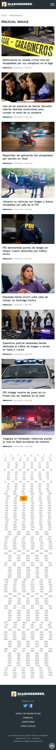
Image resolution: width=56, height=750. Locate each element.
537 (32, 677)
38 (31, 467)
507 (19, 665)
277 (5, 565)
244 (50, 548)
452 (41, 639)
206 (28, 534)
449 (15, 639)
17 (13, 460)
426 (19, 629)
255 (50, 553)
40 (47, 467)
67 (16, 479)
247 (28, 550)
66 (8, 479)
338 (5, 591)
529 (6, 674)
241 (23, 548)
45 (35, 469)
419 (5, 627)
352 (32, 596)
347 (37, 593)
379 (32, 608)
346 (28, 593)
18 (20, 460)
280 (32, 565)
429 (46, 629)
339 (15, 591)
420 (15, 627)
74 (20, 481)
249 (46, 550)
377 (14, 608)
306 (37, 577)
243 (41, 548)
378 (23, 608)
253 (32, 553)
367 (28, 603)
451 (32, 639)
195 (23, 529)
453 (50, 639)
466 (28, 646)
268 (28, 560)
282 (50, 565)
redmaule (7, 68)
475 (5, 651)
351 (23, 596)
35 (8, 467)
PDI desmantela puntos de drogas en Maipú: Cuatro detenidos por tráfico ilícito (25, 251)
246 (19, 550)
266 (10, 560)
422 (32, 627)
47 (51, 469)
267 (19, 560)
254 (41, 553)
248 (37, 550)
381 (50, 608)
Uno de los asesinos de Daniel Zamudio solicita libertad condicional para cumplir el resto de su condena (27, 109)
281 (41, 565)
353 (41, 596)
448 (5, 639)
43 (20, 469)
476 (14, 651)
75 (28, 481)
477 (23, 651)
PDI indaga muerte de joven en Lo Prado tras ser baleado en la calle (24, 394)
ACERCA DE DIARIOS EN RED (28, 713)
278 (14, 565)
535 (14, 677)
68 (24, 479)
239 (6, 548)
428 (37, 629)
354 (50, 596)
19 (27, 460)
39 (39, 467)
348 (46, 593)
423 (41, 627)
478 (32, 651)
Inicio (4, 15)
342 (41, 591)
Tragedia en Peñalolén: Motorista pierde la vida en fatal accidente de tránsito (27, 440)
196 (32, 529)
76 (35, 481)
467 (37, 646)
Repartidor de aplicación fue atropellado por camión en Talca (28, 157)
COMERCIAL (28, 717)
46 (43, 469)
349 (6, 596)
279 (23, 565)
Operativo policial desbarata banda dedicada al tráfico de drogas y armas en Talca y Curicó (26, 346)
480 (50, 651)
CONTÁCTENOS (28, 721)
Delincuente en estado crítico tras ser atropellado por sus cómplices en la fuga (28, 61)
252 (23, 553)
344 (10, 593)
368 (37, 603)
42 (12, 469)
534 (50, 674)
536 (23, 677)
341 (32, 591)
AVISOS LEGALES (28, 726)
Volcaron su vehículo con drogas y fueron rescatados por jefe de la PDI (28, 203)
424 (50, 627)
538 (41, 677)
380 (41, 608)
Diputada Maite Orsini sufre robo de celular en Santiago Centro (25, 298)
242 (32, 548)
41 (5, 469)
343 (50, 591)
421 (23, 627)
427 (28, 629)
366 (19, 603)
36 (16, 467)
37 (24, 467)
